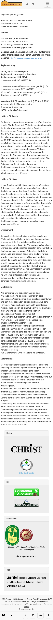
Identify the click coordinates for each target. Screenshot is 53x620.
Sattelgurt (12, 586)
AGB (26, 604)
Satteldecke (12, 582)
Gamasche (32, 578)
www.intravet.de (27, 609)
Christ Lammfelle (19, 439)
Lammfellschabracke (25, 582)
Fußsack (22, 586)
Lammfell (13, 577)
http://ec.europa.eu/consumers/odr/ (27, 58)
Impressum (6, 604)
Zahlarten (48, 604)
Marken (9, 433)
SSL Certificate (26, 473)
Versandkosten (36, 604)
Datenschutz (17, 604)
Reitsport (38, 582)
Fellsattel (23, 578)
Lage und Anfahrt (28, 556)
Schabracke (41, 578)
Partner (26, 607)
